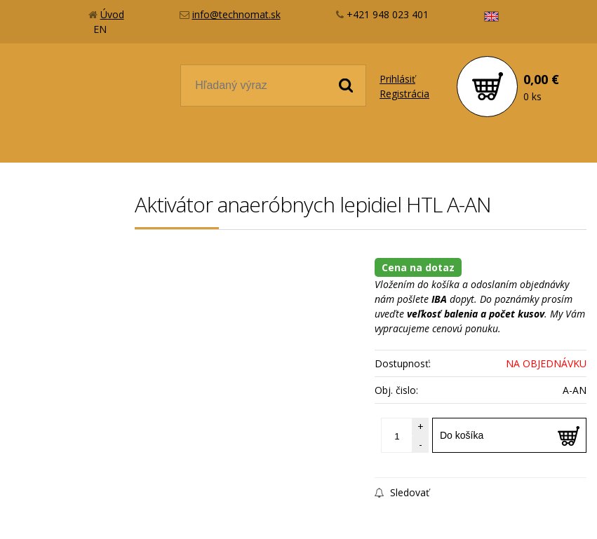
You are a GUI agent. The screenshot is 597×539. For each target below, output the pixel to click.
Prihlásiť (397, 79)
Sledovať (402, 492)
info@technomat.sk (236, 14)
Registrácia (404, 93)
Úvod (112, 14)
